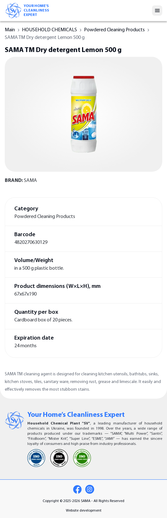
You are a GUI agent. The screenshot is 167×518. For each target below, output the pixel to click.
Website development (83, 511)
